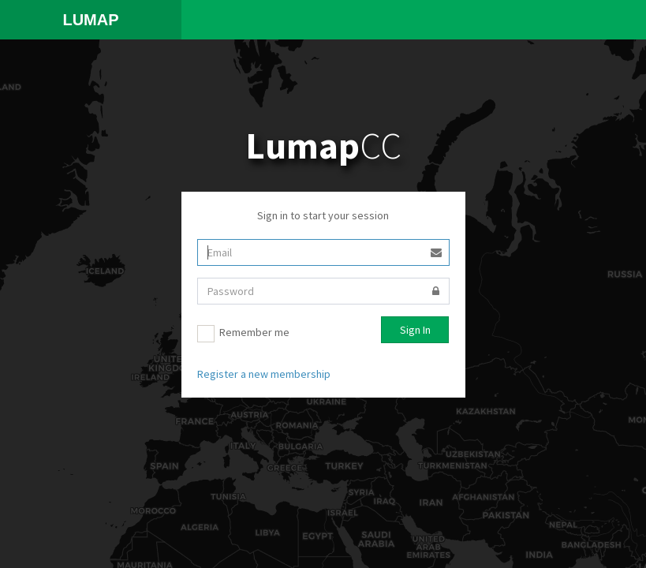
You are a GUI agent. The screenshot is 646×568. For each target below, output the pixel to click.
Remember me (243, 333)
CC (323, 145)
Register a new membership (263, 374)
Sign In (415, 330)
